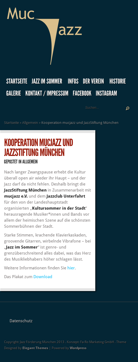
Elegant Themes (35, 348)
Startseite (11, 123)
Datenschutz (21, 320)
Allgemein (30, 123)
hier (71, 268)
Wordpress (78, 348)
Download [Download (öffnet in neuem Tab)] (42, 276)
